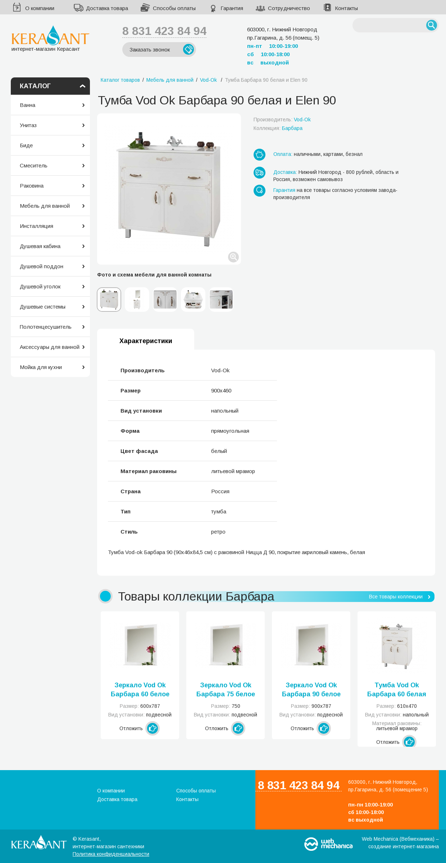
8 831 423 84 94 (164, 30)
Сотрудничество (289, 8)
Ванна (27, 105)
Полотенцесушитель (46, 327)
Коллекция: (278, 128)
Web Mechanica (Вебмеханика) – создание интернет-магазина (400, 842)
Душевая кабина (40, 246)
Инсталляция (36, 226)
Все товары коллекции (396, 596)
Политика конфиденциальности (111, 854)
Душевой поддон (41, 266)
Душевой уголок (40, 286)
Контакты (346, 8)
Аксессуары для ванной (49, 347)
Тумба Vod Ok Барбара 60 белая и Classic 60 (396, 690)
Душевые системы (42, 307)
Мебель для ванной (45, 206)
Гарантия (231, 8)
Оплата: (282, 154)
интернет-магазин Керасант (51, 38)
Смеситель (33, 165)
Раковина (32, 186)
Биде (26, 145)
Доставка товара (107, 8)
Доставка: (285, 172)
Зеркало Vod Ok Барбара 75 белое (225, 690)
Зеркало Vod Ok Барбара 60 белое (140, 690)
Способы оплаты (174, 8)
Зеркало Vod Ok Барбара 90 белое (311, 690)
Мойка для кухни (41, 367)
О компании (39, 8)
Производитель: (282, 119)
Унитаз (28, 125)
